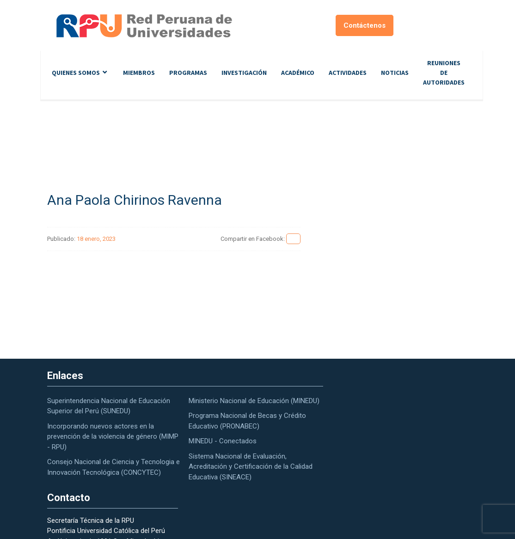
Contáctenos (364, 25)
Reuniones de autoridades (444, 72)
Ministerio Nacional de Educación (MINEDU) (254, 401)
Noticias (395, 72)
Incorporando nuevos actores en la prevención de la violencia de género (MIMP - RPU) (112, 436)
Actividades (348, 72)
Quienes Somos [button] (76, 72)
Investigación (244, 72)
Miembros (139, 72)
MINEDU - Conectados (223, 441)
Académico (297, 72)
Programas (188, 72)
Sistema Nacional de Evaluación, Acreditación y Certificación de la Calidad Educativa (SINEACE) (251, 466)
